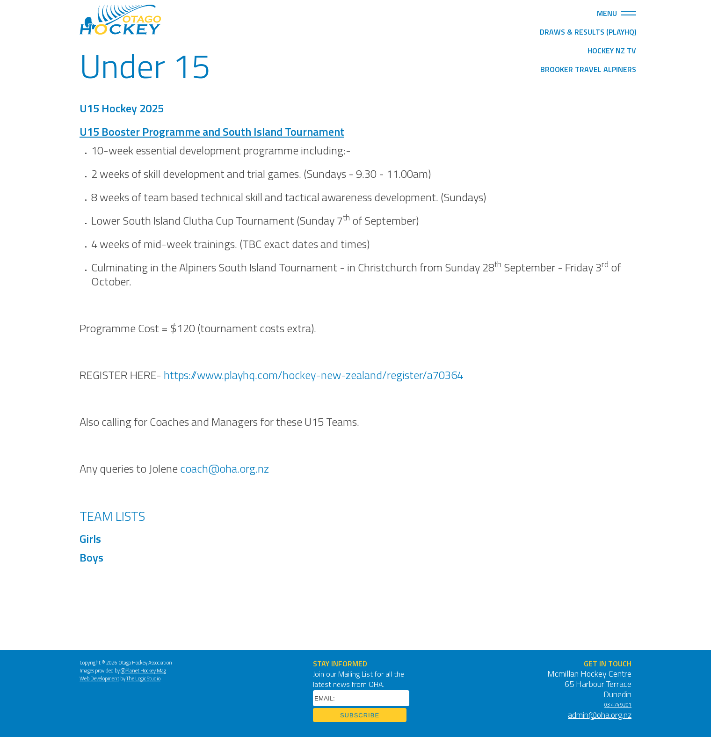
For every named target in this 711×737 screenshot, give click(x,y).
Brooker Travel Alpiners (588, 70)
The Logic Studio (143, 679)
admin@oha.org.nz (599, 715)
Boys (93, 558)
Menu (616, 13)
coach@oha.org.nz (224, 469)
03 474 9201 (617, 705)
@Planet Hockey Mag (143, 671)
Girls (90, 540)
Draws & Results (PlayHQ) (588, 32)
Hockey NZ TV (612, 51)
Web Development (99, 679)
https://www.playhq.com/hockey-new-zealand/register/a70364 (313, 376)
